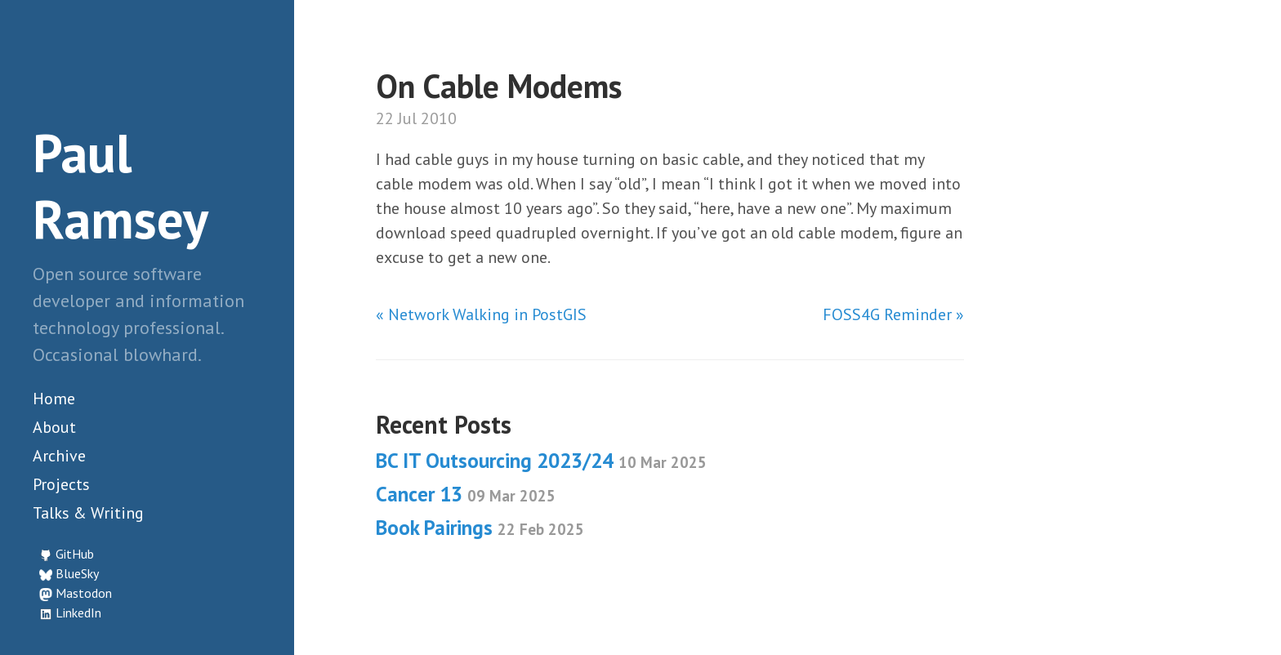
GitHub (75, 554)
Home (54, 398)
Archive (59, 455)
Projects (61, 484)
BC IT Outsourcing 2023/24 (541, 461)
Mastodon (84, 593)
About (54, 427)
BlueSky (77, 573)
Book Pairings (480, 528)
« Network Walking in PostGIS (481, 314)
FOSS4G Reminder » (893, 314)
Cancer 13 (466, 494)
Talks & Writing (88, 513)
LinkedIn (78, 612)
